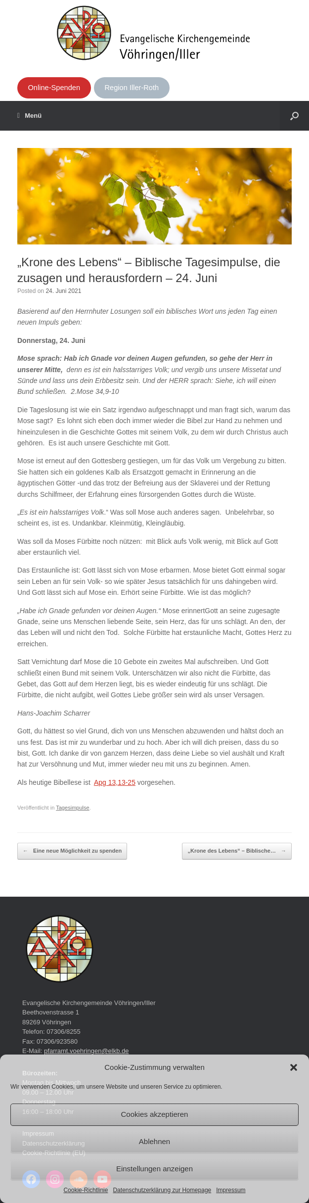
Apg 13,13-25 (114, 782)
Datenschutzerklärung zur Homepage (162, 1190)
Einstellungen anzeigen (154, 1168)
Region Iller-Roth (132, 88)
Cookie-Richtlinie (85, 1190)
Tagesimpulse (72, 808)
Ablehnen (154, 1141)
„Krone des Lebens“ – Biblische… (236, 851)
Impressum (230, 1190)
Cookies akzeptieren (154, 1114)
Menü (29, 116)
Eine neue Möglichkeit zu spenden (72, 851)
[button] (294, 1067)
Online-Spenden (54, 88)
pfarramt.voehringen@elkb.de (86, 1051)
